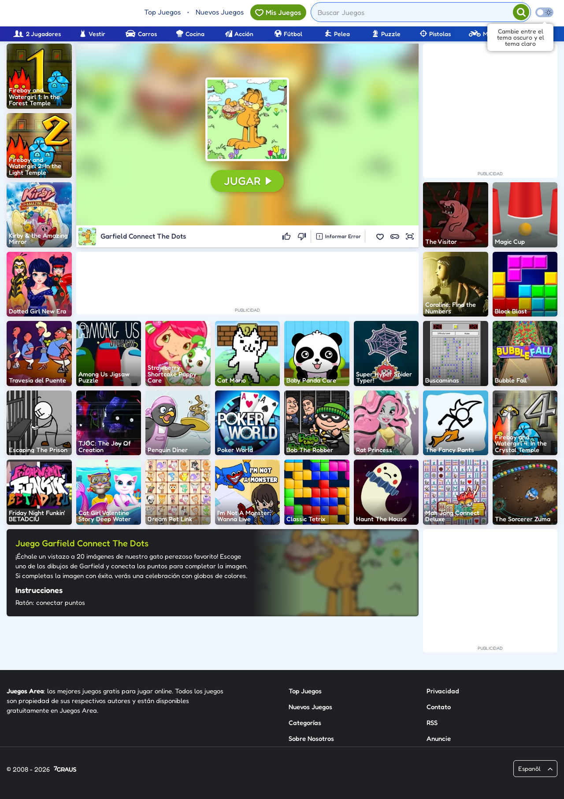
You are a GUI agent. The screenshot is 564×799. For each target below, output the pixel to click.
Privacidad (443, 691)
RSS (432, 722)
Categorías (305, 722)
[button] (247, 119)
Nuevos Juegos (220, 11)
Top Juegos (162, 11)
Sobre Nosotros (311, 738)
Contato (439, 707)
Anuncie (439, 738)
